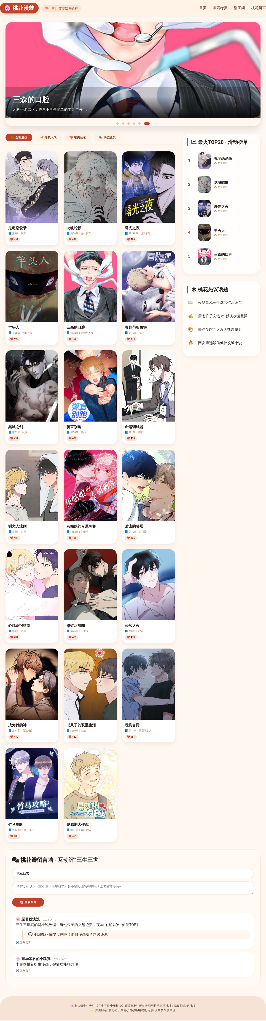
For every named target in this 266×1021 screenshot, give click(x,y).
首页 (203, 8)
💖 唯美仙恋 (77, 137)
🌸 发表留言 (28, 903)
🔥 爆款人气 (48, 137)
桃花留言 (258, 8)
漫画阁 (239, 8)
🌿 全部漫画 (19, 137)
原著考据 (220, 8)
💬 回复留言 (23, 944)
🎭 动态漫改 (107, 137)
